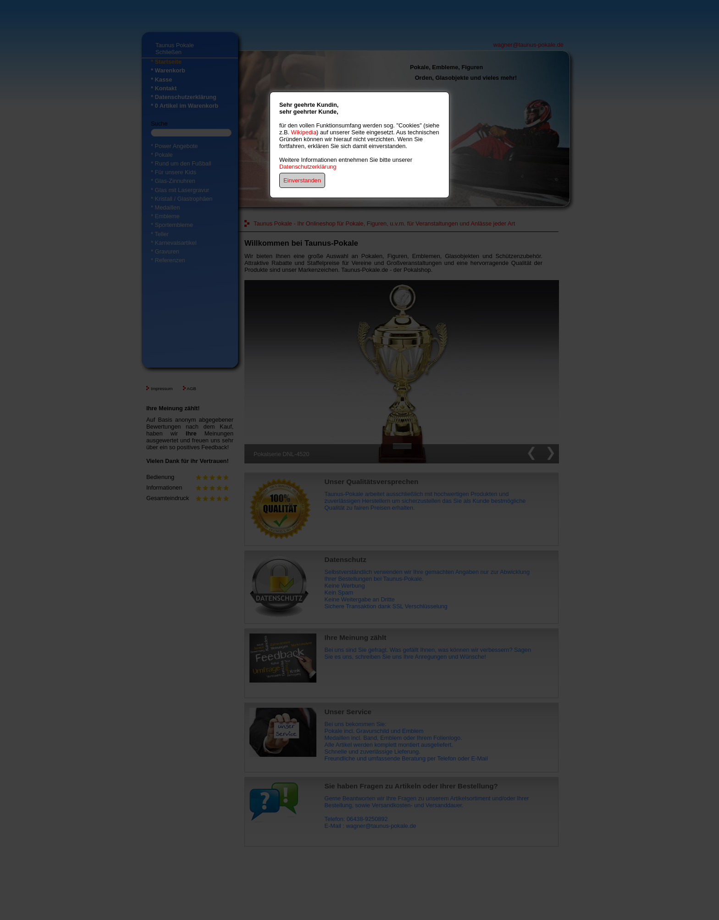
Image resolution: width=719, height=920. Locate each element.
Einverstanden (302, 180)
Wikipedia (303, 132)
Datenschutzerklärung (307, 166)
